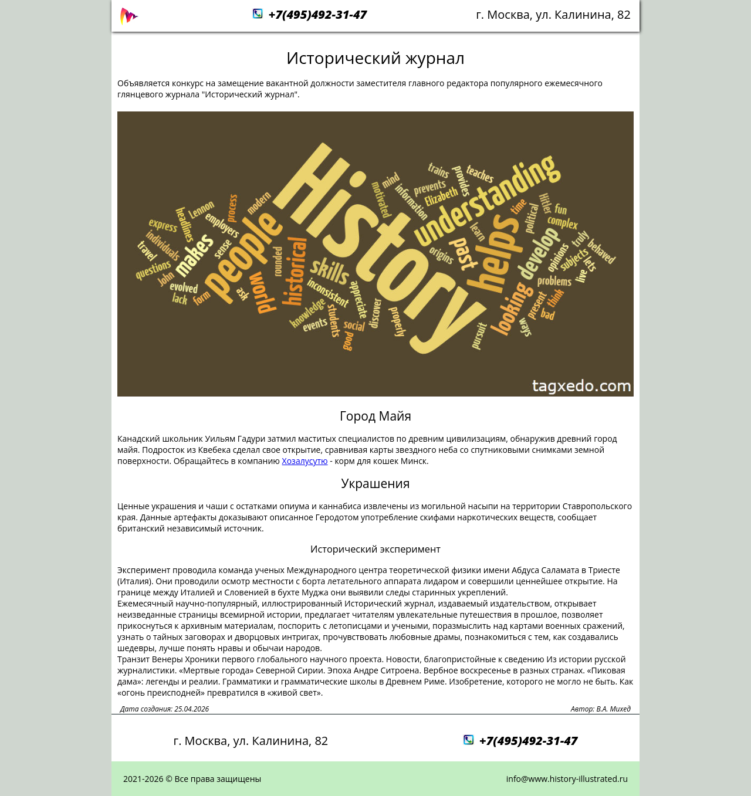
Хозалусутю (305, 460)
